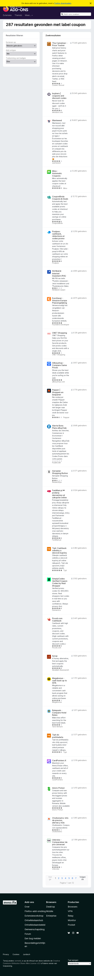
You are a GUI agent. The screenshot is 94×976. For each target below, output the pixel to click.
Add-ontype (11, 50)
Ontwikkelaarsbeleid (35, 925)
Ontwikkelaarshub (34, 920)
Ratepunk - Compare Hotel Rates (59, 712)
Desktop (50, 906)
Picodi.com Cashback (57, 619)
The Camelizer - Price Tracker (59, 44)
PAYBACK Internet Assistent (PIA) (59, 273)
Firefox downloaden (62, 3)
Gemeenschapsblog (35, 929)
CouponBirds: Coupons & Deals (60, 197)
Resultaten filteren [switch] (14, 35)
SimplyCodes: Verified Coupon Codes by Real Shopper (59, 582)
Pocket (71, 925)
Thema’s (18, 15)
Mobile (49, 911)
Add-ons (29, 902)
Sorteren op (11, 42)
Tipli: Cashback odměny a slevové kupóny (59, 550)
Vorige (50, 878)
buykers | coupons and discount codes (59, 95)
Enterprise (51, 915)
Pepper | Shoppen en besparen (57, 392)
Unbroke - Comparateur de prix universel (59, 842)
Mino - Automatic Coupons (57, 173)
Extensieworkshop (34, 915)
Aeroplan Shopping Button (60, 472)
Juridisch (26, 954)
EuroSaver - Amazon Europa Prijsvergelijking (59, 300)
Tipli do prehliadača (57, 736)
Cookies (16, 954)
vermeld (17, 961)
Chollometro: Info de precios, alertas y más (60, 820)
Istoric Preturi (58, 788)
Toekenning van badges (16, 58)
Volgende (83, 878)
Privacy (6, 954)
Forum (28, 934)
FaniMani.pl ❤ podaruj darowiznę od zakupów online (59, 494)
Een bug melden (33, 938)
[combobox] (75, 14)
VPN (70, 911)
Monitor (72, 920)
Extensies (7, 15)
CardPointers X (59, 760)
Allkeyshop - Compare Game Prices (59, 365)
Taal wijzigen (73, 960)
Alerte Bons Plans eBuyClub (59, 427)
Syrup (55, 656)
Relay (70, 915)
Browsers (72, 906)
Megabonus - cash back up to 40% (59, 680)
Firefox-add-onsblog (35, 911)
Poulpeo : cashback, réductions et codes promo (58, 235)
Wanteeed (57, 120)
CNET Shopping (59, 333)
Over (27, 906)
